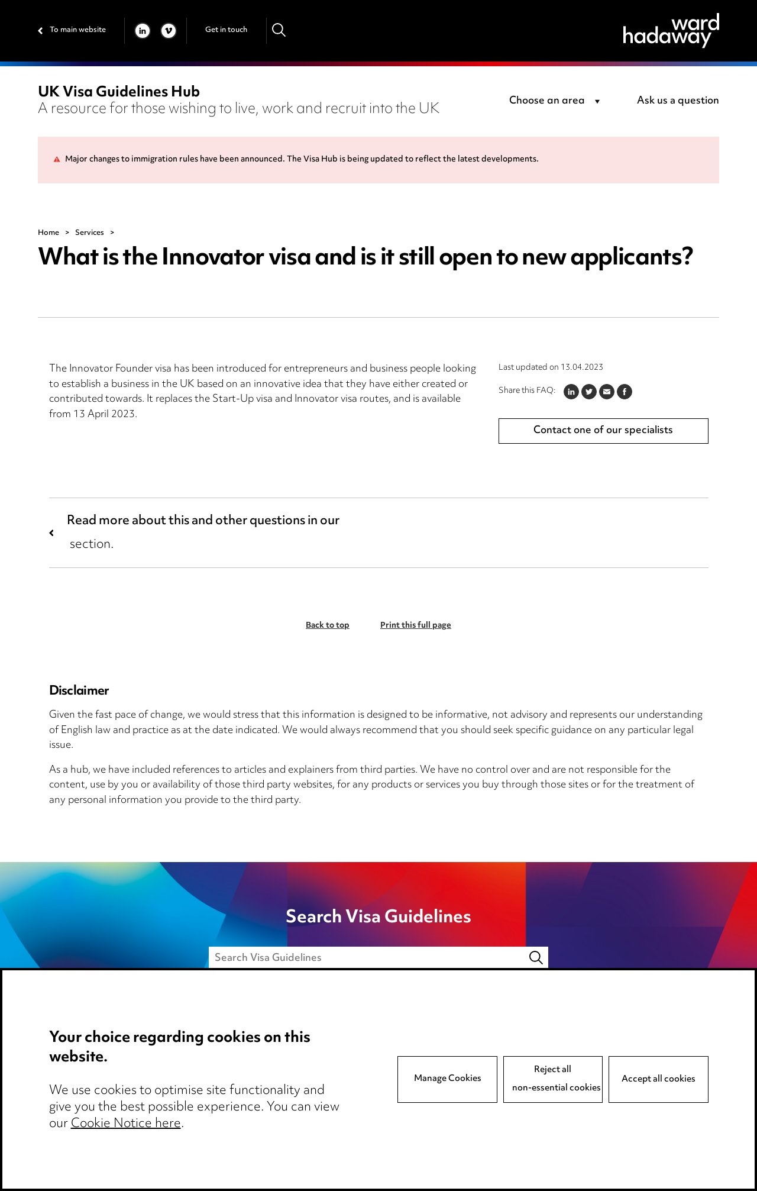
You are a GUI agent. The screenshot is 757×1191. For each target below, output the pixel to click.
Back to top (328, 626)
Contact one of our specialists (603, 431)
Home (48, 233)
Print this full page (415, 626)
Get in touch (226, 30)
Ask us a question (678, 101)
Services (89, 233)
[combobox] (556, 101)
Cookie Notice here (126, 1124)
